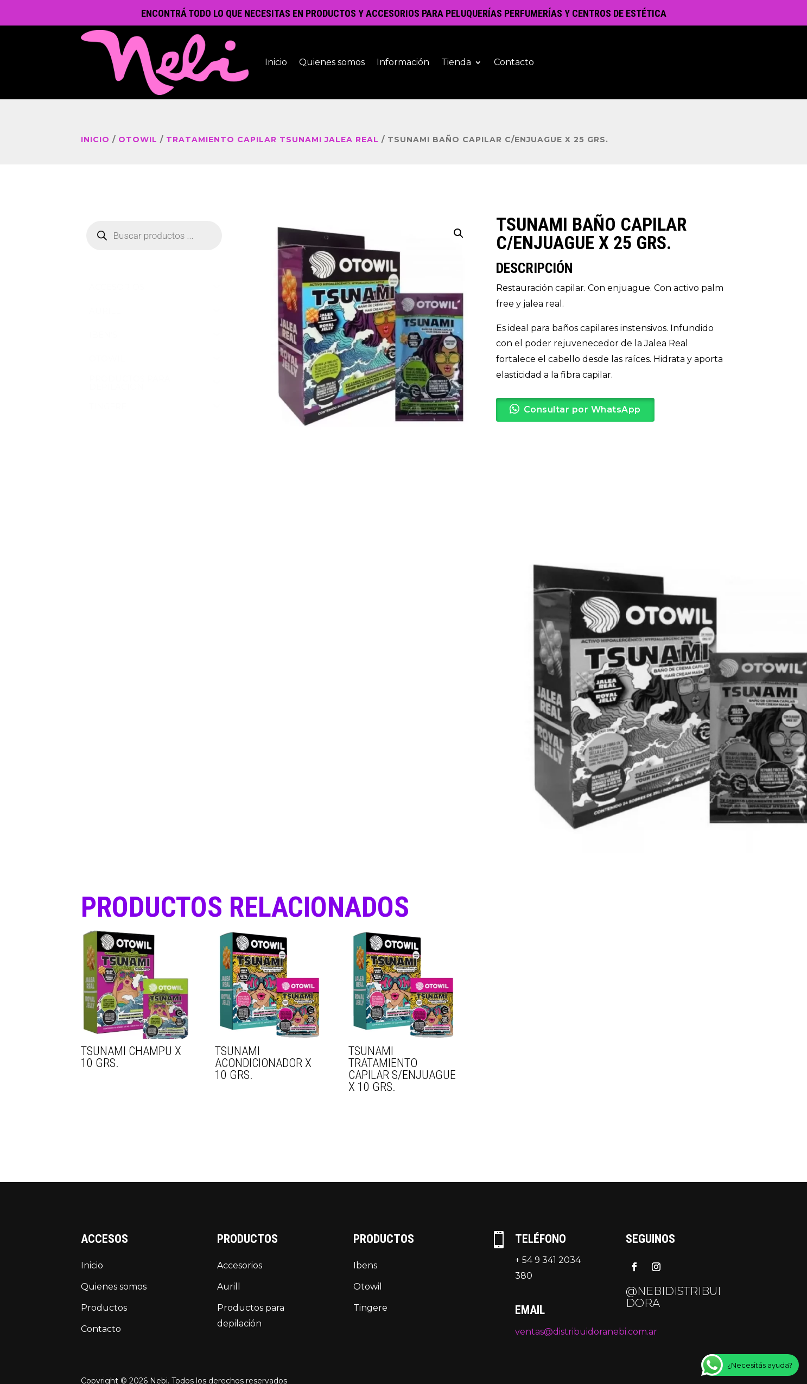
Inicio (276, 62)
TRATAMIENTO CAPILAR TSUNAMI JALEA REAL (272, 139)
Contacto (514, 62)
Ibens (365, 1265)
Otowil (367, 1286)
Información (403, 62)
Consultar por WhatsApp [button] (582, 409)
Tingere (370, 1308)
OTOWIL (137, 139)
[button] (458, 233)
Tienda (456, 62)
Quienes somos (332, 62)
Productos (104, 1308)
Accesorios (239, 1265)
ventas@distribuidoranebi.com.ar (586, 1331)
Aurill (228, 1286)
